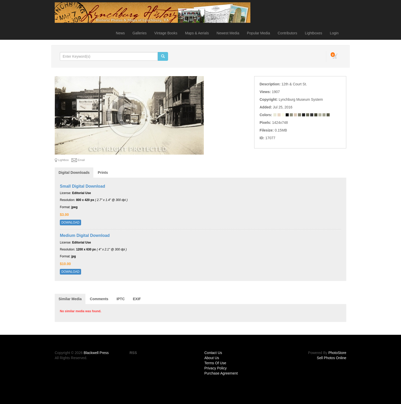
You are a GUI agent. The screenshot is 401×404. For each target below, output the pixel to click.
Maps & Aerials (197, 33)
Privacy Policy (215, 368)
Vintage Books (165, 33)
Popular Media (258, 33)
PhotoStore (337, 353)
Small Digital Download (82, 186)
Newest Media (228, 33)
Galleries (139, 33)
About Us (211, 358)
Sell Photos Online (331, 358)
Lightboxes (313, 33)
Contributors (287, 33)
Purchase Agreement (221, 373)
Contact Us (213, 353)
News (120, 33)
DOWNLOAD (70, 222)
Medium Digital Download (85, 235)
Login (334, 33)
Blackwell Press (96, 353)
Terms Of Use (215, 363)
